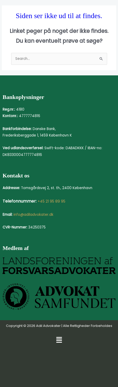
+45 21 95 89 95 (51, 201)
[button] (59, 340)
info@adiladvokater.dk (33, 214)
